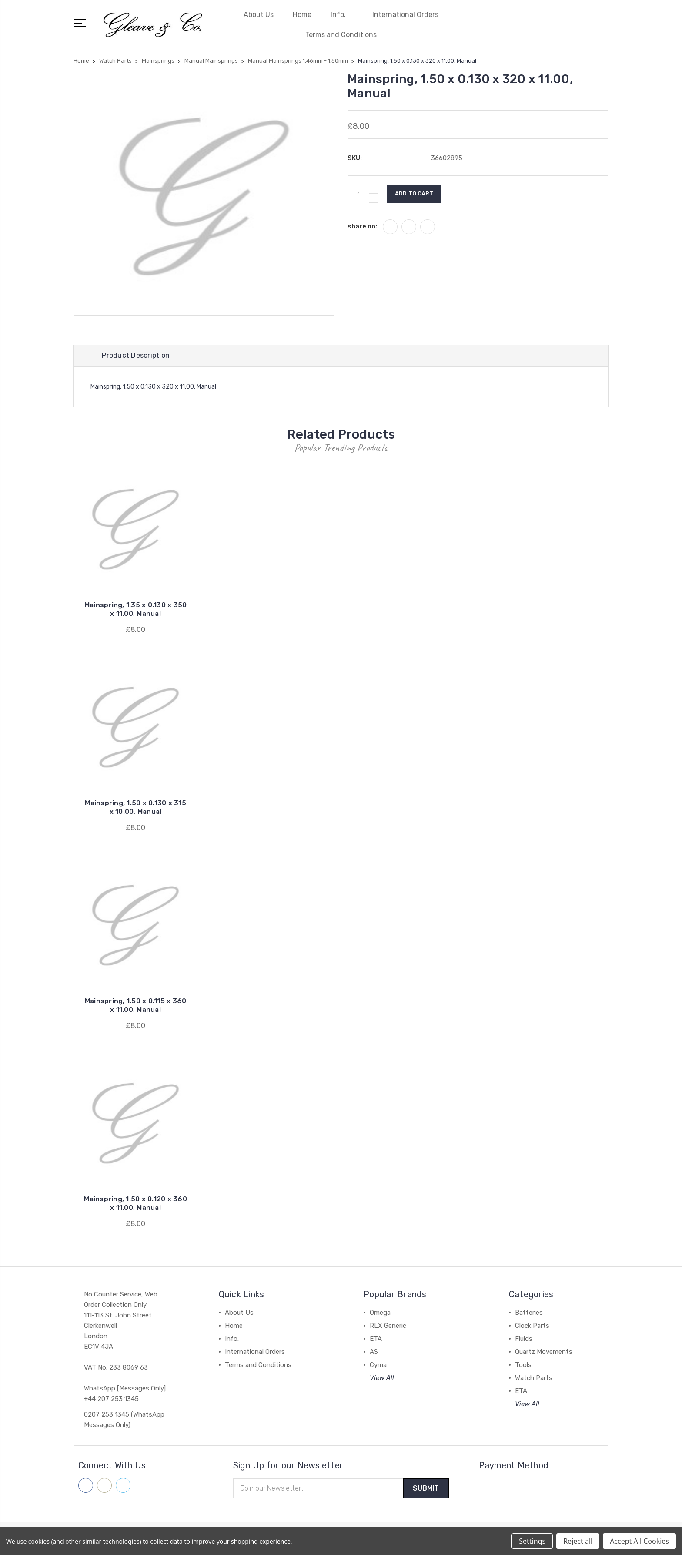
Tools (523, 1366)
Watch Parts (533, 1379)
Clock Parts (532, 1327)
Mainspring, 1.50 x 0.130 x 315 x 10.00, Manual (136, 808)
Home (302, 14)
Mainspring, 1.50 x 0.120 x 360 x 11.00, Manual (135, 1204)
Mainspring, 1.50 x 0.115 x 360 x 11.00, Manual (135, 1006)
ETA (376, 1340)
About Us (259, 14)
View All (382, 1379)
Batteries (529, 1314)
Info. (342, 14)
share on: (362, 226)
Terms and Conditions (341, 34)
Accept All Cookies (639, 1541)
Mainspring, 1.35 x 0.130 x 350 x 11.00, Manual (135, 610)
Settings (532, 1541)
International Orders (405, 14)
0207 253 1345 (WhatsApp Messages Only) (124, 1421)
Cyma (378, 1366)
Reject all (577, 1541)
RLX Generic (388, 1327)
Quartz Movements (543, 1353)
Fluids (523, 1340)
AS (374, 1353)
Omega (380, 1314)
